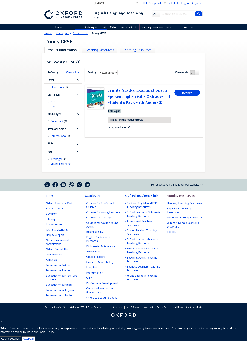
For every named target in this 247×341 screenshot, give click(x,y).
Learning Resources (180, 195)
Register (196, 3)
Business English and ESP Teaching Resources (142, 205)
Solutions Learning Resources (184, 217)
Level (51, 80)
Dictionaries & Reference (100, 246)
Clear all (71, 72)
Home (48, 195)
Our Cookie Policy (194, 307)
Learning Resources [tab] (137, 50)
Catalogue (91, 27)
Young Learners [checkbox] (62, 164)
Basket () (171, 3)
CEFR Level (54, 94)
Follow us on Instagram (60, 290)
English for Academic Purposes (98, 239)
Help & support (152, 3)
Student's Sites (54, 208)
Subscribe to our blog (59, 284)
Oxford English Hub (57, 249)
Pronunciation (94, 272)
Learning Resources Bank (156, 27)
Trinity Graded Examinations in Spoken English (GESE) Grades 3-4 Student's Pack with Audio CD (139, 96)
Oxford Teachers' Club (123, 27)
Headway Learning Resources (184, 203)
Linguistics (92, 267)
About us (51, 260)
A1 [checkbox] (54, 102)
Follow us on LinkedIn (59, 295)
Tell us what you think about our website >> (177, 184)
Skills (51, 143)
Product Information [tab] (62, 50)
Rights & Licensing (57, 229)
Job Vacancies (54, 224)
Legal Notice (177, 307)
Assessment (93, 251)
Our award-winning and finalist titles (100, 290)
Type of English (57, 129)
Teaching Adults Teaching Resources (142, 259)
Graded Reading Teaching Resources (142, 232)
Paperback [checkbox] (59, 121)
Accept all (28, 338)
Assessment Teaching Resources (139, 223)
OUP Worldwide (55, 254)
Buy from (187, 27)
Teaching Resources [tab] (99, 50)
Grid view (197, 72)
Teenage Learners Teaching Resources (143, 268)
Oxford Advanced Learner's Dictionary (183, 224)
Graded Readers (95, 257)
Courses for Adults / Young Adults (102, 224)
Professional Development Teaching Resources (142, 250)
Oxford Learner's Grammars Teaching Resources (143, 241)
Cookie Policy (46, 332)
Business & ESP (95, 232)
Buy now (187, 92)
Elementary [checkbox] (59, 87)
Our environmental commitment (57, 242)
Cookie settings (10, 338)
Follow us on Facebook (59, 270)
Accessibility (148, 307)
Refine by (53, 72)
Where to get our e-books (101, 297)
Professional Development (102, 283)
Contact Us (118, 307)
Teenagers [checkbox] (59, 159)
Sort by (92, 72)
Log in (185, 3)
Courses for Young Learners (103, 212)
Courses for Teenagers (100, 217)
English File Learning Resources (179, 210)
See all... (171, 232)
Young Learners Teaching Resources (142, 277)
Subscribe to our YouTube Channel (61, 277)
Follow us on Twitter (58, 265)
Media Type (54, 114)
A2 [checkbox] (54, 106)
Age (50, 152)
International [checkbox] (60, 136)
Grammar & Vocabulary (100, 262)
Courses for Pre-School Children (100, 205)
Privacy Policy (163, 307)
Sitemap (51, 219)
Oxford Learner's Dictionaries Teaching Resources (144, 214)
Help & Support (55, 235)
